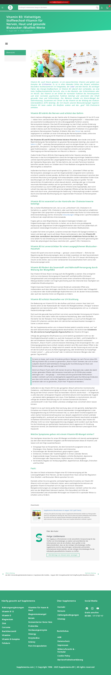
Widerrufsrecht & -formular (66, 650)
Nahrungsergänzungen (13, 607)
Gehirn (33, 144)
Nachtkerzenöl (9, 631)
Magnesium (7, 619)
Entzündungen (68, 215)
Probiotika (33, 626)
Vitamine (6, 635)
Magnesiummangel (37, 614)
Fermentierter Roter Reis (40, 622)
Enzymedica (34, 638)
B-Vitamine (46, 84)
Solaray (31, 642)
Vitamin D (6, 615)
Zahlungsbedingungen (68, 615)
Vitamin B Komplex (11, 639)
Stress (77, 131)
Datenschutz (63, 641)
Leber (72, 86)
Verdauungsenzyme (37, 630)
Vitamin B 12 (8, 611)
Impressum (62, 645)
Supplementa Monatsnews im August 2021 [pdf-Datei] (62, 510)
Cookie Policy (63, 656)
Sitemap (61, 619)
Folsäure (6, 643)
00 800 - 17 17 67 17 (94, 616)
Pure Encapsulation (37, 646)
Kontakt (61, 607)
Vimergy (32, 634)
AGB (59, 637)
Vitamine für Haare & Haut (38, 608)
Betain (31, 618)
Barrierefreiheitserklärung (70, 659)
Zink (4, 623)
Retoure (61, 611)
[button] (6, 44)
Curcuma (6, 627)
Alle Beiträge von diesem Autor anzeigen (63, 555)
